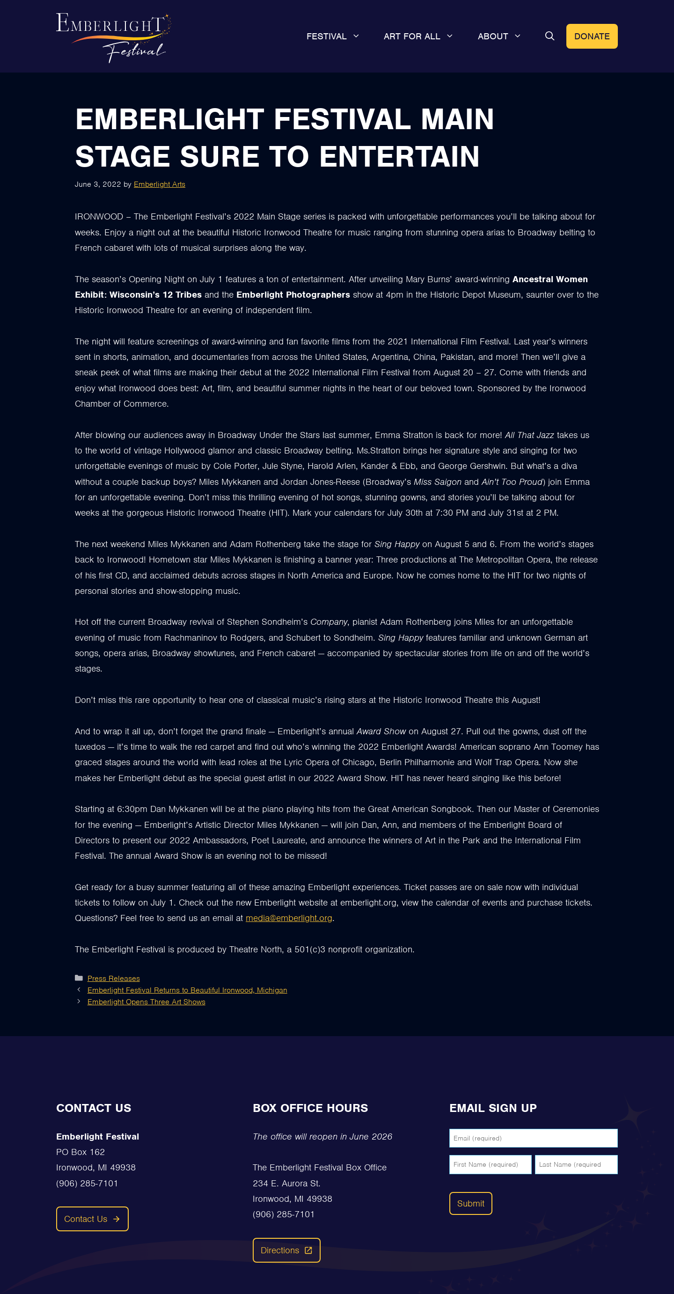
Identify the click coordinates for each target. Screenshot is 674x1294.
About (506, 36)
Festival (340, 36)
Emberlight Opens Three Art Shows (146, 1002)
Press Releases (114, 978)
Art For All (425, 36)
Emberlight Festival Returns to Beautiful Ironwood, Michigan (187, 990)
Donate (592, 36)
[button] (550, 36)
